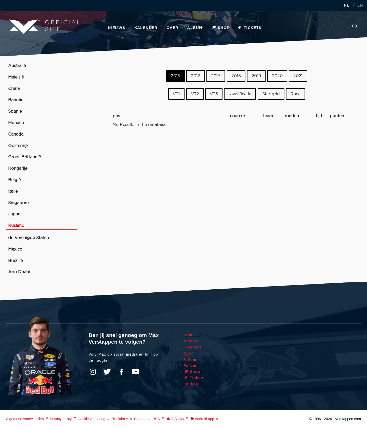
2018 (236, 76)
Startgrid (271, 94)
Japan (14, 214)
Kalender (146, 28)
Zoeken (355, 26)
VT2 (195, 94)
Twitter (107, 372)
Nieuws (116, 28)
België (14, 180)
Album (194, 28)
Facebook (121, 372)
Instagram (93, 372)
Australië (17, 66)
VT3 (214, 94)
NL (346, 5)
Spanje (15, 111)
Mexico (15, 249)
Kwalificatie (240, 94)
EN (360, 5)
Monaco (16, 123)
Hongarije (17, 168)
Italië (13, 191)
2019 (256, 76)
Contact (140, 419)
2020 (277, 76)
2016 (195, 76)
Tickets (249, 28)
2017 (215, 76)
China (14, 89)
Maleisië (16, 77)
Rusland (16, 226)
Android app (202, 419)
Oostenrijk (18, 146)
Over (172, 28)
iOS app (175, 419)
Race (295, 94)
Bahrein (15, 100)
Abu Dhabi (19, 272)
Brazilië (15, 261)
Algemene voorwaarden (25, 419)
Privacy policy (61, 419)
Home (189, 335)
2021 (298, 76)
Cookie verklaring (91, 419)
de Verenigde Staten (28, 238)
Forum (190, 366)
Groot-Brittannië (24, 157)
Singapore (18, 203)
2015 (175, 76)
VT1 (176, 94)
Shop (220, 28)
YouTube (136, 372)
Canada (15, 134)
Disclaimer (119, 419)
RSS (156, 419)
